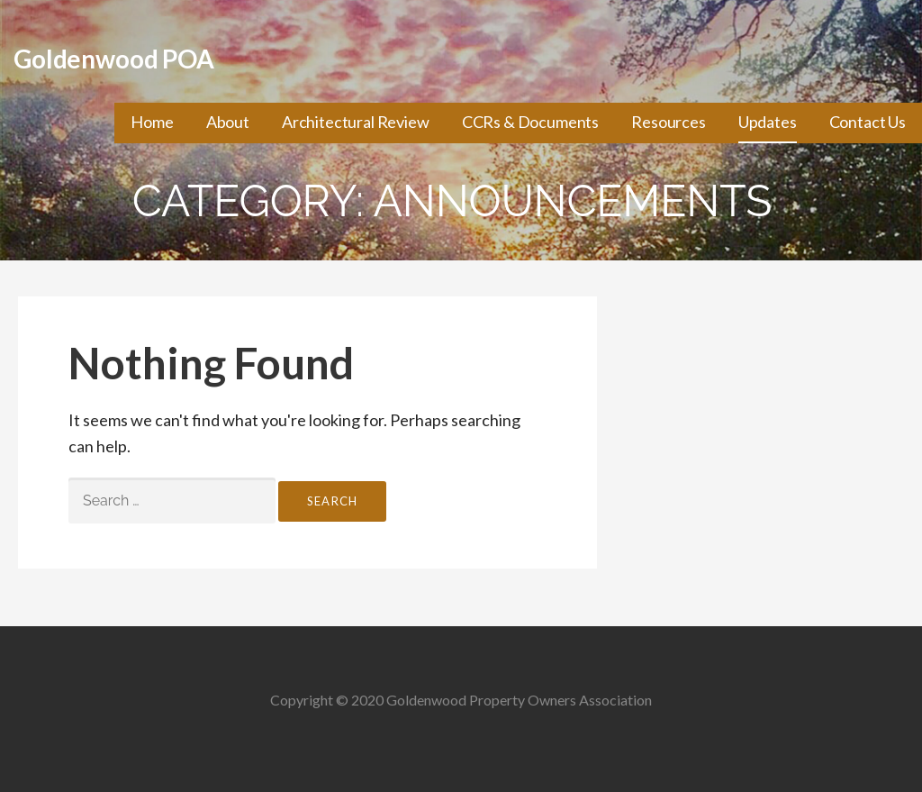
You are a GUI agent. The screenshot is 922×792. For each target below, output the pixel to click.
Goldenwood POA (114, 58)
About (227, 122)
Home (152, 122)
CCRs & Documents (530, 122)
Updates (767, 122)
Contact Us (867, 122)
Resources (668, 122)
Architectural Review (355, 122)
